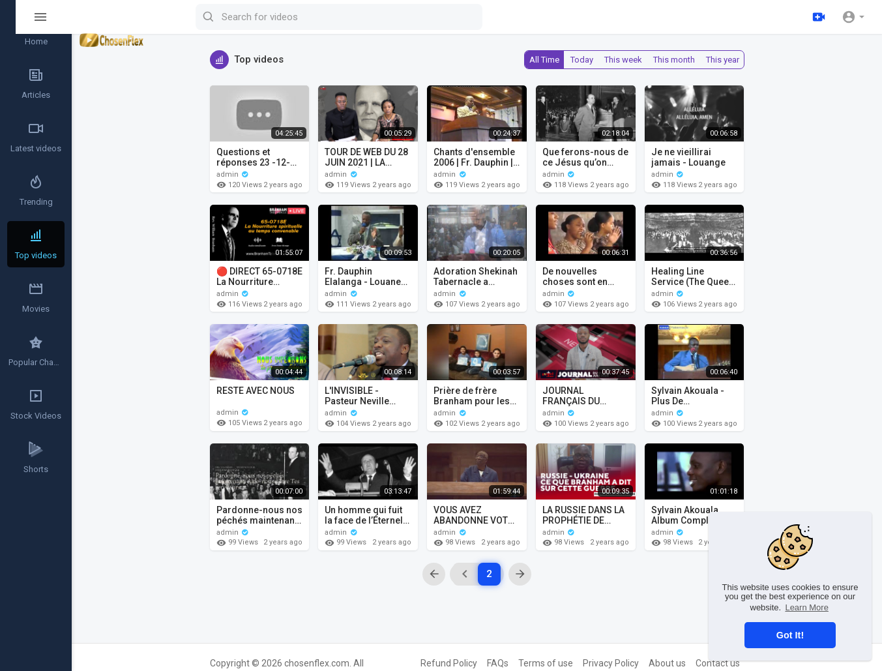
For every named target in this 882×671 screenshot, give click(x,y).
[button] (853, 17)
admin (233, 174)
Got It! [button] (790, 635)
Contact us (718, 663)
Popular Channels (36, 351)
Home (36, 30)
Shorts (35, 457)
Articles (36, 83)
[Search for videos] (395, 17)
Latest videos (35, 137)
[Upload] (819, 17)
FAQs (497, 663)
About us (667, 663)
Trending (36, 190)
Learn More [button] (806, 607)
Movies (36, 297)
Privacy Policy (611, 663)
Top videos (36, 244)
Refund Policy (448, 663)
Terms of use (545, 663)
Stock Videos (35, 404)
